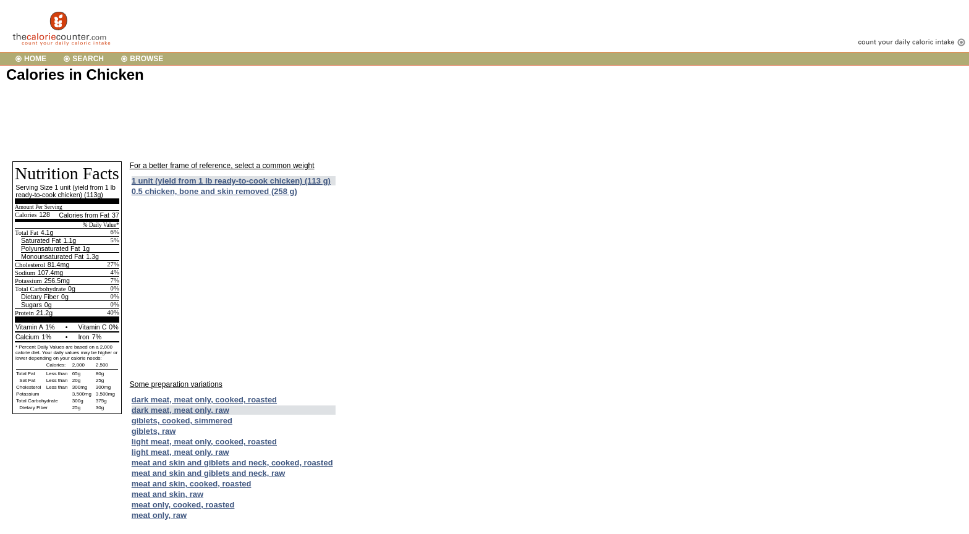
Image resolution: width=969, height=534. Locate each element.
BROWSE (146, 58)
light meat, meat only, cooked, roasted (204, 441)
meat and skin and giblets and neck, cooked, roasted (232, 462)
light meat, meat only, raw (180, 452)
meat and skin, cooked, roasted (192, 483)
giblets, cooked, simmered (182, 420)
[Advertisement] (231, 121)
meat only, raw (159, 515)
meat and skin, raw (167, 494)
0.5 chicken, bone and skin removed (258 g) (214, 191)
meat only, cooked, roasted (183, 504)
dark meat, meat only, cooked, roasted (204, 399)
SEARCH (88, 58)
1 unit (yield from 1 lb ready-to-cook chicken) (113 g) (231, 180)
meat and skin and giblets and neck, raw (209, 473)
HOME (35, 58)
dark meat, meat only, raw (180, 410)
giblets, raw (154, 431)
